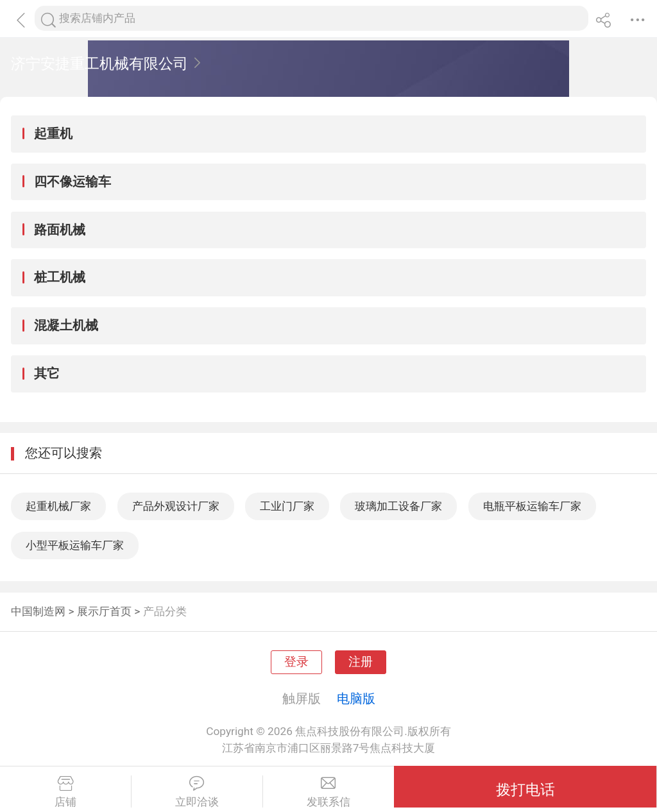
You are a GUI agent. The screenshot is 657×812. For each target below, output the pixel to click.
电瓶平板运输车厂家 (532, 506)
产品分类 (165, 611)
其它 (47, 373)
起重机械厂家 (58, 506)
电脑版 (356, 698)
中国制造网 (38, 611)
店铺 (65, 792)
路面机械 (59, 229)
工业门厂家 (287, 506)
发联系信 (329, 792)
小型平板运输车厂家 (75, 545)
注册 (360, 662)
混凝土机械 (66, 325)
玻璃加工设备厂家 (398, 506)
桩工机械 (59, 277)
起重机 (53, 133)
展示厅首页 (104, 611)
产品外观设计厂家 (175, 506)
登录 (296, 662)
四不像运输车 (72, 181)
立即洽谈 (197, 792)
